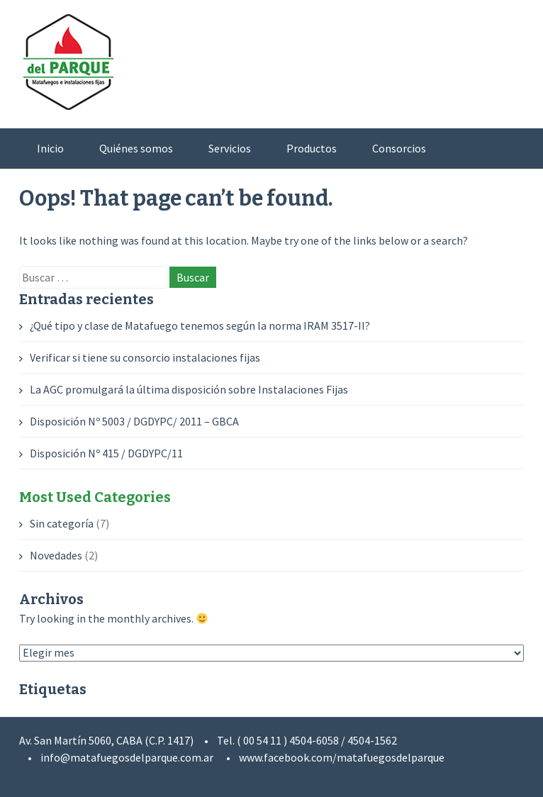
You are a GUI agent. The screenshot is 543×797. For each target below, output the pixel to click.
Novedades (56, 555)
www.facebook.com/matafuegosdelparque (341, 757)
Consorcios (399, 148)
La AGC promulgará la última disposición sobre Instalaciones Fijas (189, 389)
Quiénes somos (136, 148)
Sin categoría (62, 523)
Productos (311, 148)
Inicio (50, 148)
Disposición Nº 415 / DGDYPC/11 (106, 453)
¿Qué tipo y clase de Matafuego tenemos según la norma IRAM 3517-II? (200, 325)
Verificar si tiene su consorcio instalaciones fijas (145, 357)
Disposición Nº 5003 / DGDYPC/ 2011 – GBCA (134, 421)
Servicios (229, 148)
